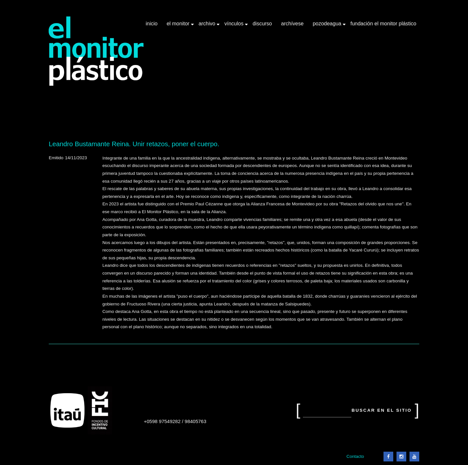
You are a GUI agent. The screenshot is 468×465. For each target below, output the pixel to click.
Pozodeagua (328, 26)
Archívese (292, 23)
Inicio (151, 23)
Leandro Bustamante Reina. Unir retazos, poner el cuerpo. (134, 144)
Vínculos (234, 26)
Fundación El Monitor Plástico (383, 23)
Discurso (262, 23)
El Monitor (179, 26)
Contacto (355, 456)
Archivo (208, 26)
